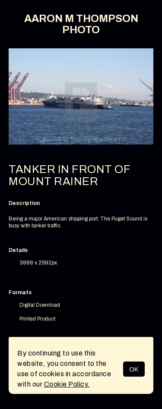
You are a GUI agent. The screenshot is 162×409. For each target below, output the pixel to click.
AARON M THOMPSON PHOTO (81, 24)
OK (134, 369)
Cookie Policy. (67, 384)
